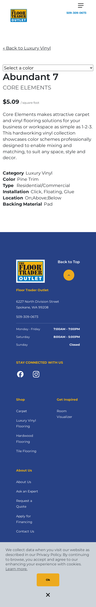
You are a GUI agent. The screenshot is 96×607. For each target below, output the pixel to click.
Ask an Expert (27, 491)
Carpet (21, 411)
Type (8, 185)
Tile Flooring (26, 451)
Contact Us (25, 531)
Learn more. (16, 569)
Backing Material (22, 204)
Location (13, 198)
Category (13, 173)
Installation (16, 191)
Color (9, 179)
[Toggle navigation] (80, 5)
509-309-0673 (76, 12)
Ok (48, 579)
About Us (23, 482)
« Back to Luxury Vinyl (27, 48)
